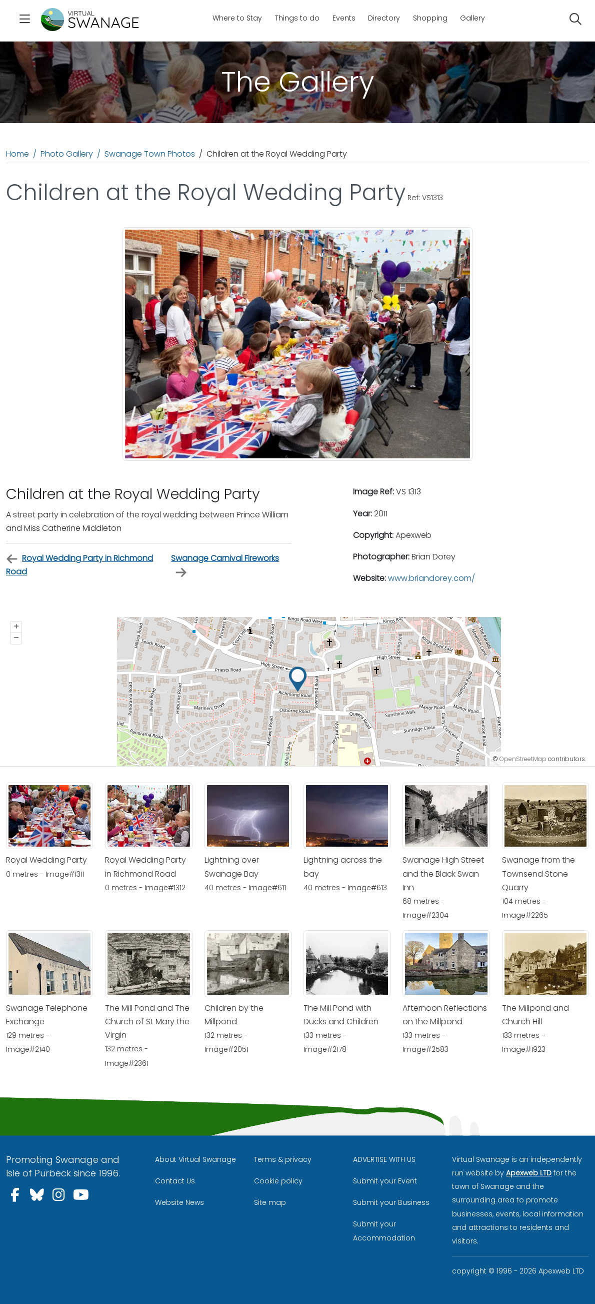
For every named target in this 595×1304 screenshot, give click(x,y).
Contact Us (175, 1181)
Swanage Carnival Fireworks (225, 565)
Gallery (472, 18)
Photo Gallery (66, 154)
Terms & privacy (283, 1159)
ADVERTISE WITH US (384, 1159)
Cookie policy (278, 1181)
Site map (270, 1202)
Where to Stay (237, 18)
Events (344, 18)
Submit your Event (385, 1181)
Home (17, 154)
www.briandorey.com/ (431, 578)
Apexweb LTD (529, 1173)
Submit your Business (391, 1202)
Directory (384, 18)
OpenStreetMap (523, 759)
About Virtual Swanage (195, 1159)
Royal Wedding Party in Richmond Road (79, 564)
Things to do (297, 18)
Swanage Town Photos (149, 154)
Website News (179, 1202)
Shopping (430, 18)
